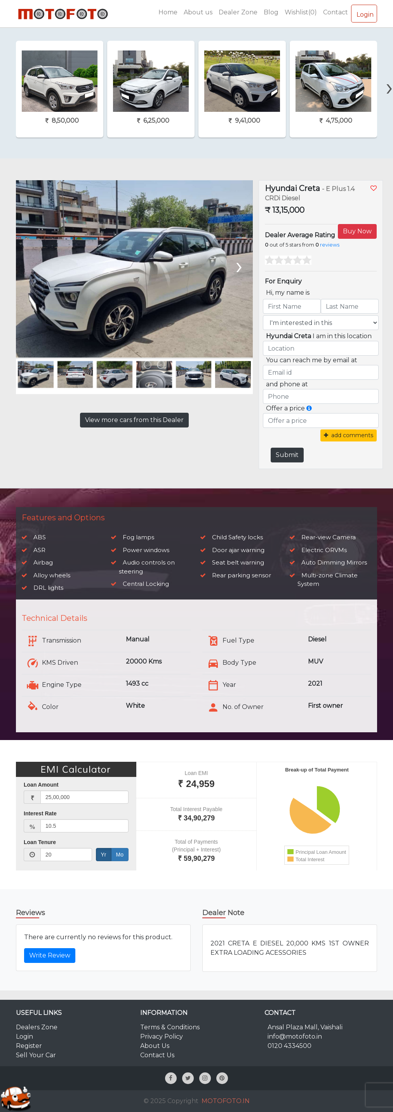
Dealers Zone (36, 1027)
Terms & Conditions (170, 1027)
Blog (271, 12)
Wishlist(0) (301, 12)
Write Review (49, 955)
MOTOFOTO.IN (226, 1101)
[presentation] (238, 265)
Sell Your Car (36, 1055)
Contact (335, 12)
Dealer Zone (238, 12)
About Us (154, 1045)
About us (198, 12)
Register (29, 1045)
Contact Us (157, 1055)
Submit (287, 455)
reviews (329, 245)
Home (167, 12)
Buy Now (357, 231)
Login (364, 13)
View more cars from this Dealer (134, 420)
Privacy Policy (161, 1036)
